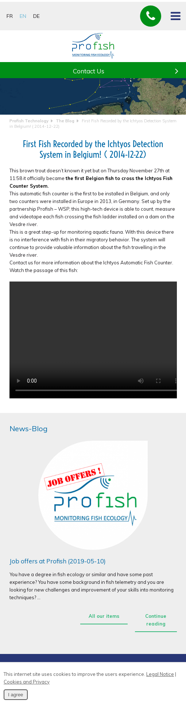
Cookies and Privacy (27, 682)
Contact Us (129, 69)
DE (36, 16)
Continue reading (155, 620)
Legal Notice (160, 674)
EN (23, 16)
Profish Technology (29, 120)
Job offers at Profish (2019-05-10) (57, 561)
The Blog (65, 120)
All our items (104, 616)
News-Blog (28, 428)
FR (10, 16)
